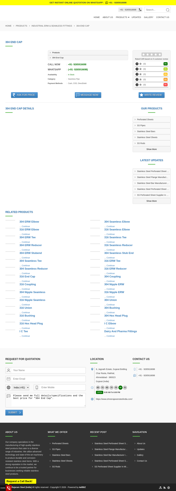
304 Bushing (112, 307)
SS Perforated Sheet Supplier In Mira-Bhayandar (154, 195)
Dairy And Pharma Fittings (120, 331)
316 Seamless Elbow (117, 229)
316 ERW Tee (112, 260)
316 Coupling (28, 284)
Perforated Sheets (145, 119)
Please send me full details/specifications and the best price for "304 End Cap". (48, 399)
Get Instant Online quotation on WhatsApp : (88, 3)
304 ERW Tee (28, 237)
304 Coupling (112, 276)
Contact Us (162, 17)
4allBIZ (82, 487)
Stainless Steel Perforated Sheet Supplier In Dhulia (154, 189)
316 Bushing (27, 315)
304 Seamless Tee (31, 260)
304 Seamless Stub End (119, 253)
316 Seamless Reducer (118, 245)
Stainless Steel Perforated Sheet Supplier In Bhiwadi (154, 171)
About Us (108, 17)
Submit (12, 412)
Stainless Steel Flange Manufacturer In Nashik (154, 177)
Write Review (153, 95)
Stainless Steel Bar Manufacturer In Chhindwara (154, 183)
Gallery (148, 17)
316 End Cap (27, 276)
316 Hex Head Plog (31, 323)
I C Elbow (110, 323)
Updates (136, 17)
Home (97, 17)
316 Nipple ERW (114, 292)
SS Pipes (141, 125)
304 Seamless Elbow (117, 221)
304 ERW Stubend (31, 253)
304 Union (110, 300)
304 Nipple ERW (114, 284)
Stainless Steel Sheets (147, 137)
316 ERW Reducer (115, 268)
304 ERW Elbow (29, 221)
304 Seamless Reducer (34, 268)
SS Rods (141, 143)
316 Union (26, 307)
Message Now (89, 95)
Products (121, 17)
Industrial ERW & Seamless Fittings (52, 26)
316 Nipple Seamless (32, 300)
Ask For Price (26, 95)
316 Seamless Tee (115, 237)
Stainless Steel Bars (146, 131)
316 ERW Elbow (29, 229)
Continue (26, 226)
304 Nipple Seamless (32, 292)
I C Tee (24, 331)
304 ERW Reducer (31, 245)
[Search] (167, 10)
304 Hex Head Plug (116, 315)
